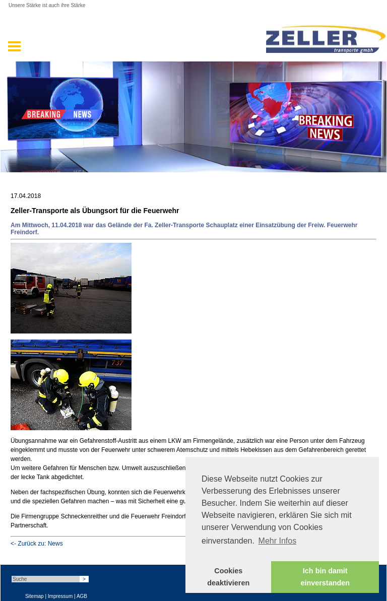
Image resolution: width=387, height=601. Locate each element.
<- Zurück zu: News (37, 543)
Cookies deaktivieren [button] (228, 577)
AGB (82, 596)
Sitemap (34, 596)
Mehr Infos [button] (278, 541)
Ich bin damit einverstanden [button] (325, 577)
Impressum (60, 596)
